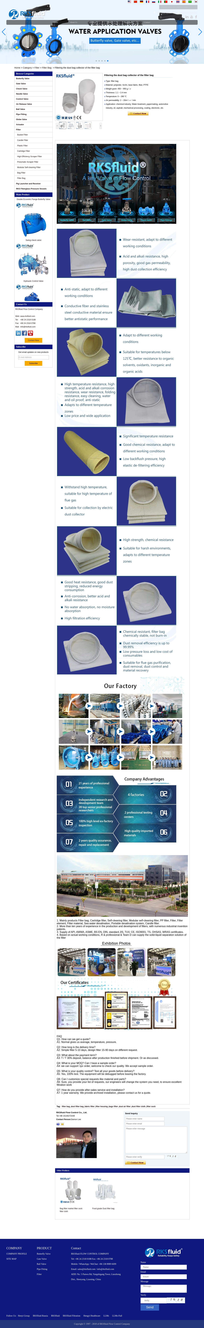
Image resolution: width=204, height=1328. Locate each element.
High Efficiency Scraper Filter (29, 156)
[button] (96, 61)
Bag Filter (21, 173)
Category (27, 67)
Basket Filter (22, 135)
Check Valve (21, 89)
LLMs (106, 1316)
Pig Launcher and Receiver (28, 184)
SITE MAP (11, 1259)
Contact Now (33, 340)
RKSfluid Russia (40, 1316)
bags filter (113, 1106)
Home (17, 67)
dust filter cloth (139, 1106)
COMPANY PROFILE (16, 1254)
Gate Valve (21, 84)
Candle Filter (22, 140)
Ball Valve (20, 109)
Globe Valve (21, 119)
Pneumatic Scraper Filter (27, 162)
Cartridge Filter (23, 151)
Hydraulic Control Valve (34, 283)
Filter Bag (46, 67)
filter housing (102, 1106)
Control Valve (22, 99)
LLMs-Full (117, 1316)
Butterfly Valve (22, 78)
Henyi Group (24, 1316)
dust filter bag (77, 1106)
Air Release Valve (24, 104)
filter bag (66, 1106)
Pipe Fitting (21, 114)
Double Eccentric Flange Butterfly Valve (33, 201)
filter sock (151, 1106)
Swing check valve (33, 242)
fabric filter (90, 1106)
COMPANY (14, 1248)
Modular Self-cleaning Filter (28, 167)
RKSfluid (55, 1316)
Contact (76, 1248)
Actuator (20, 124)
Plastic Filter (22, 146)
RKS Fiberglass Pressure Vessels (31, 189)
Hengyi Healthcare (92, 1316)
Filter (36, 67)
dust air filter (125, 1106)
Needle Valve (22, 94)
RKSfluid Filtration (71, 1316)
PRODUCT (44, 1248)
